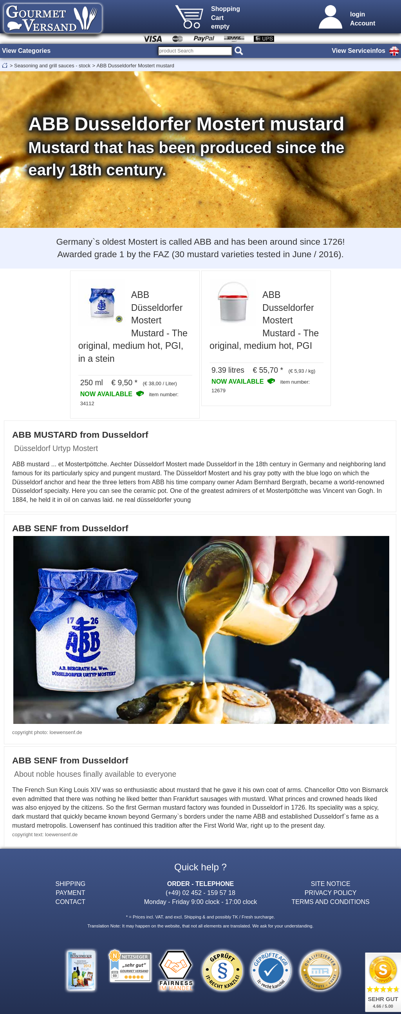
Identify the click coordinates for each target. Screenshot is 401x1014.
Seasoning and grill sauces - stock (52, 66)
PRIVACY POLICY (331, 892)
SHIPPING (70, 883)
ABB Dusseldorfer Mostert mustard (135, 66)
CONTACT (71, 901)
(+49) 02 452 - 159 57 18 (200, 892)
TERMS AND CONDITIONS (331, 901)
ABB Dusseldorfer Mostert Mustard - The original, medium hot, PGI (264, 320)
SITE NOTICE (330, 883)
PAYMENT (70, 892)
